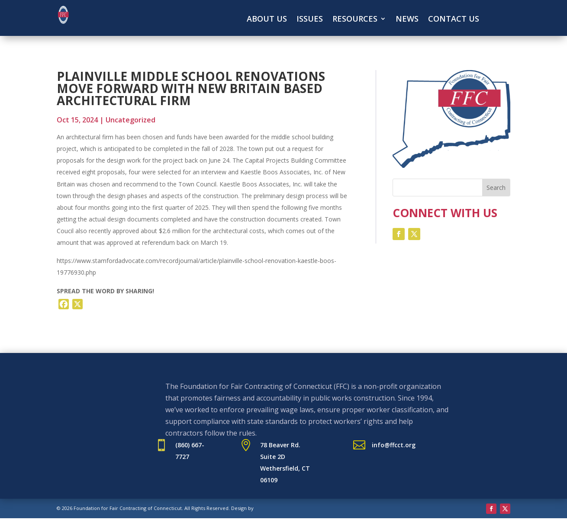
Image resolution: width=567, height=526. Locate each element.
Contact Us (453, 20)
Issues (309, 20)
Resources (354, 20)
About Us (267, 20)
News (407, 20)
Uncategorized (130, 120)
